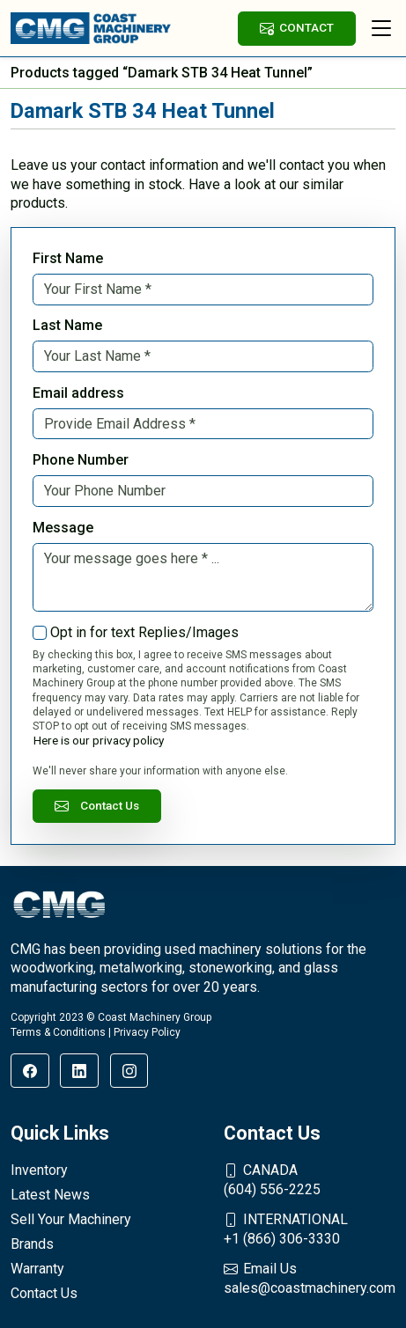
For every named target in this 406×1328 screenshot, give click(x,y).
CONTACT (297, 27)
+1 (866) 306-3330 (309, 1228)
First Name (68, 258)
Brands (32, 1244)
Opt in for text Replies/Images (144, 632)
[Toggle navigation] (381, 28)
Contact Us (97, 805)
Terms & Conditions (58, 1032)
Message (63, 527)
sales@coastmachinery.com (309, 1277)
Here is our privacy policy (98, 740)
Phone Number (81, 459)
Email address (78, 393)
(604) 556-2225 (309, 1179)
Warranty (37, 1268)
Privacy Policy (147, 1032)
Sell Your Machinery (71, 1219)
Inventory (39, 1170)
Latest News (50, 1194)
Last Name (67, 325)
